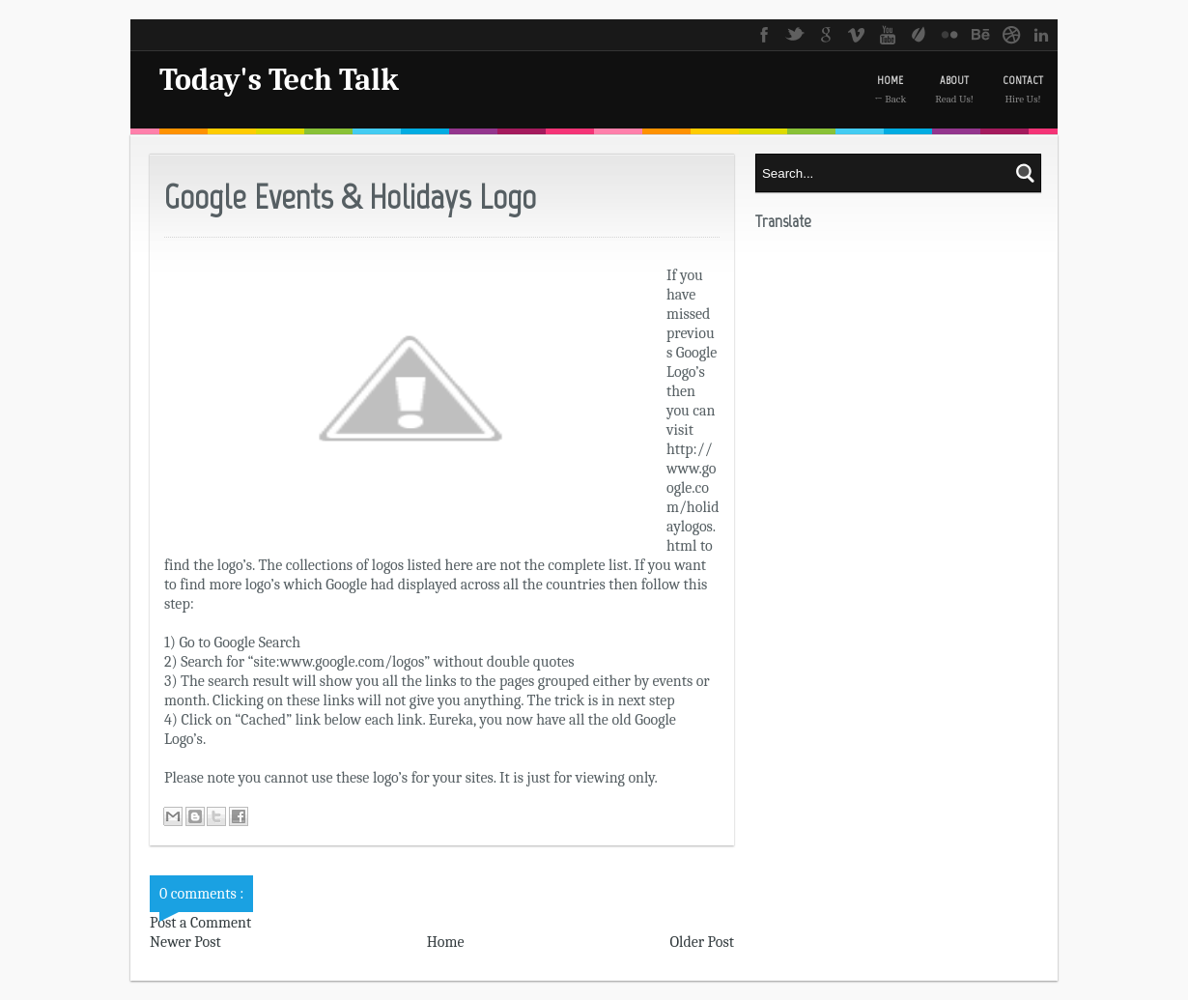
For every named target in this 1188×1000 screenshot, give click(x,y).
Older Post (701, 942)
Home (446, 942)
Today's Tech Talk (279, 80)
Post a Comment (200, 922)
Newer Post (185, 942)
